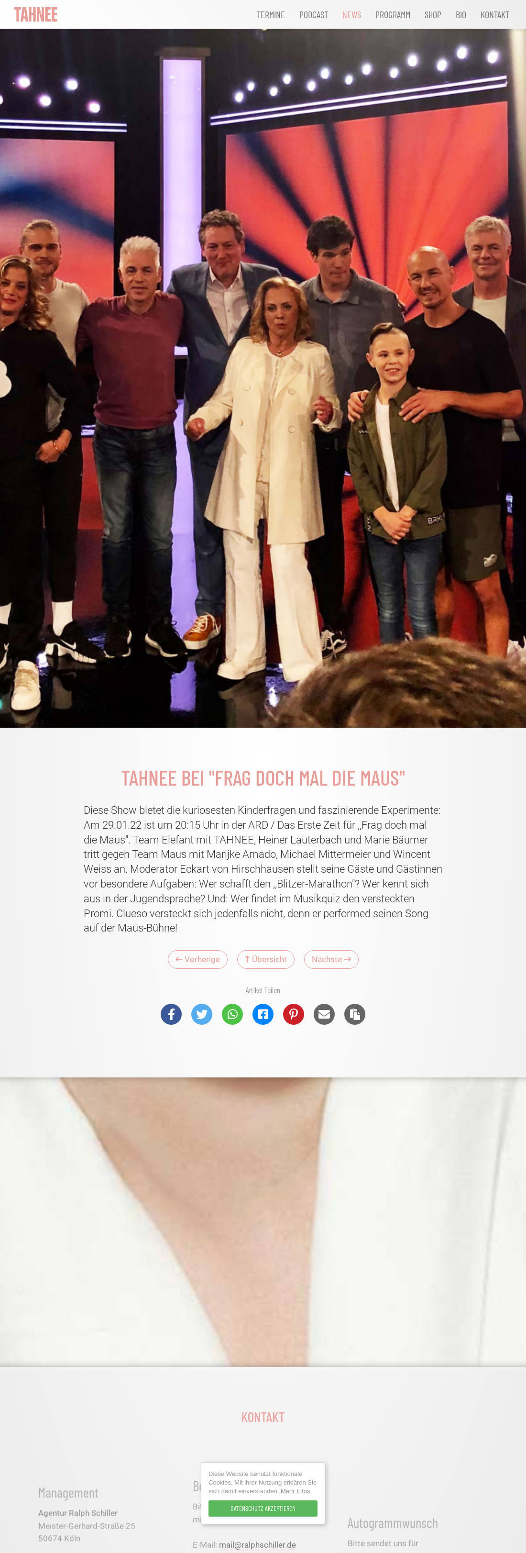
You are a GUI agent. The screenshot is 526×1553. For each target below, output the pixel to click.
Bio (461, 14)
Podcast (313, 14)
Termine (271, 14)
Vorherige (197, 959)
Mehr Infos (295, 1491)
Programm (392, 14)
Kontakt (495, 14)
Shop (433, 14)
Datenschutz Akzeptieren (263, 1508)
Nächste (331, 959)
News (351, 14)
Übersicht (266, 959)
